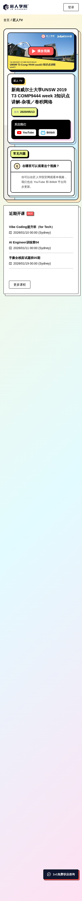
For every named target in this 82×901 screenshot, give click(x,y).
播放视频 (41, 51)
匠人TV (18, 20)
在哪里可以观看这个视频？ (40, 166)
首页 (6, 20)
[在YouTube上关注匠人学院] (25, 132)
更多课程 (20, 284)
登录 (71, 7)
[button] (41, 51)
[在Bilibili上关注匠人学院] (48, 133)
